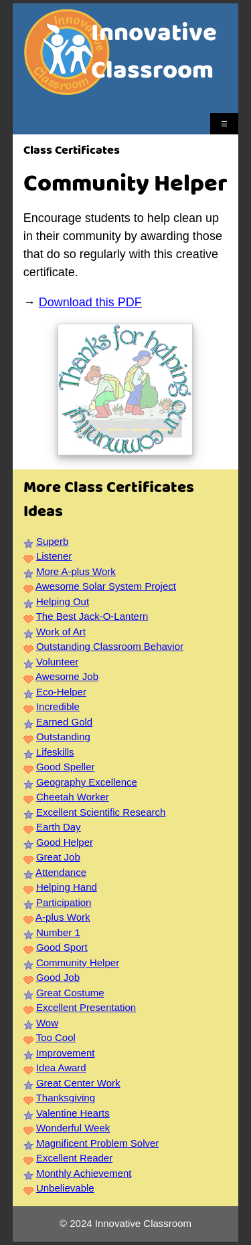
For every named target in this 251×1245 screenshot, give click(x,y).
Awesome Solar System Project (105, 586)
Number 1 (58, 932)
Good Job (58, 977)
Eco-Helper (61, 691)
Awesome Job (66, 676)
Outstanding (63, 736)
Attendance (60, 872)
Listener (54, 556)
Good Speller (65, 766)
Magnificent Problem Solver (97, 1143)
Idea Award (61, 1067)
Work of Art (61, 631)
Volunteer (57, 661)
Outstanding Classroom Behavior (109, 646)
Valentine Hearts (73, 1113)
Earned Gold (64, 721)
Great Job (58, 857)
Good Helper (64, 842)
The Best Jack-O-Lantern (92, 616)
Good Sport (62, 947)
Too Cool (56, 1037)
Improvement (65, 1052)
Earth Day (58, 826)
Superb (52, 541)
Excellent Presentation (86, 1007)
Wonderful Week (73, 1127)
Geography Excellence (86, 782)
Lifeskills (55, 752)
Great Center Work (78, 1083)
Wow (47, 1022)
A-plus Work (62, 917)
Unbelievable (65, 1188)
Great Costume (70, 992)
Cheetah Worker (72, 796)
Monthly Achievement (84, 1173)
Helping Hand (66, 887)
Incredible (58, 706)
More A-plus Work (76, 571)
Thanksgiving (65, 1097)
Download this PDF (90, 302)
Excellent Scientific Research (100, 812)
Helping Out (62, 601)
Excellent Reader (74, 1157)
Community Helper (77, 962)
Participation (64, 902)
